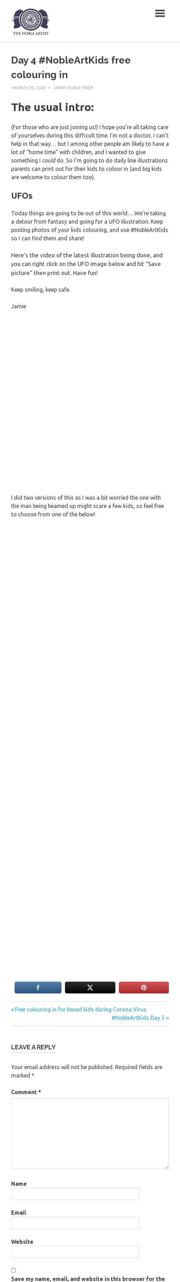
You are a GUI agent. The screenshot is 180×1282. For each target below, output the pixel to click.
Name (19, 1184)
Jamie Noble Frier (73, 87)
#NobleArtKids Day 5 (138, 1018)
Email (18, 1212)
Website (22, 1242)
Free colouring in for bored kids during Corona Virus (80, 1009)
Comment (26, 1092)
